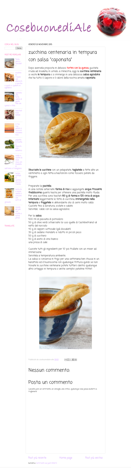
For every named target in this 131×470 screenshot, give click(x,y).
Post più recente (37, 458)
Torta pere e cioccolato (18, 62)
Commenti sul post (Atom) (46, 463)
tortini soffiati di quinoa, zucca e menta (18, 179)
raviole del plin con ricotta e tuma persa (18, 212)
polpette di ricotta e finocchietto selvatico (18, 145)
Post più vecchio (94, 458)
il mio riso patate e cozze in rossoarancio (18, 129)
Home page (66, 458)
